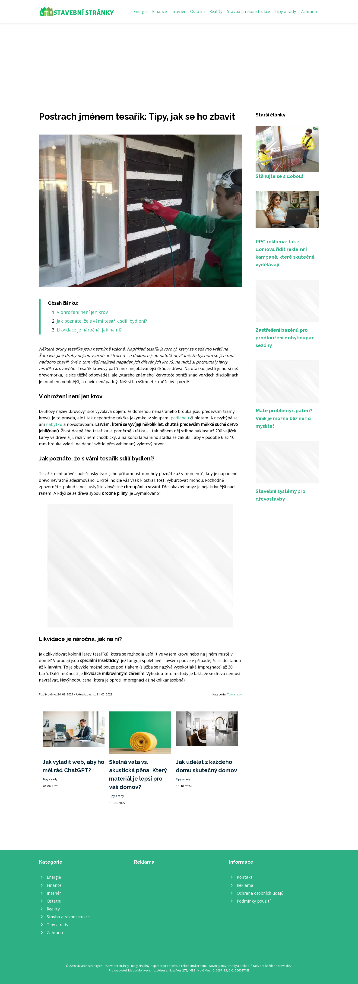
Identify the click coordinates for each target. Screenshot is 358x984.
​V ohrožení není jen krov (82, 312)
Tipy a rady (285, 11)
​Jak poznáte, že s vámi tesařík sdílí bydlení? (102, 321)
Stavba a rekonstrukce (248, 11)
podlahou (180, 418)
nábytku (54, 424)
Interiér (178, 11)
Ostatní (197, 11)
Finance (159, 11)
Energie (140, 11)
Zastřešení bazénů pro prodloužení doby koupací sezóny (286, 337)
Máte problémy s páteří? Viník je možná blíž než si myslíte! (284, 418)
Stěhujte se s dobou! (280, 176)
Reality (215, 11)
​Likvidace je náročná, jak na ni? (89, 330)
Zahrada (309, 11)
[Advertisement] (179, 57)
